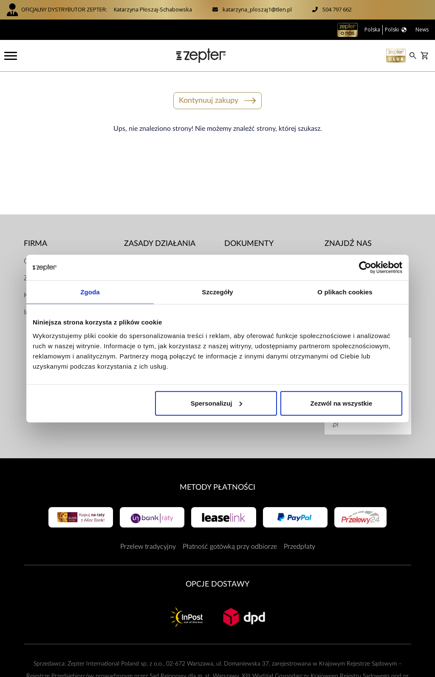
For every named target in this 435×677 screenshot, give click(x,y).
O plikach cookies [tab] (344, 292)
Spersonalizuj (217, 402)
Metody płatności (217, 487)
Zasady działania (159, 243)
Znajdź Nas (348, 243)
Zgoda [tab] (90, 292)
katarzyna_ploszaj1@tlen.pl (257, 9)
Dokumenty (249, 243)
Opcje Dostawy (217, 584)
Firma (35, 243)
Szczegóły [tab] (217, 292)
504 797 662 (337, 9)
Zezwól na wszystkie (342, 402)
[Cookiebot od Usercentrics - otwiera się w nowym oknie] (365, 267)
